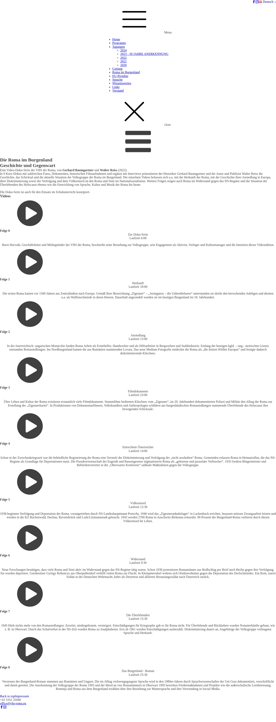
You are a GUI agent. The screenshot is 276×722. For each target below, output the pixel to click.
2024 (123, 50)
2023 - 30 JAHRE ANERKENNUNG (144, 54)
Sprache (117, 79)
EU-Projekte (120, 76)
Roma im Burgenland (126, 72)
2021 (123, 61)
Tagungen (118, 46)
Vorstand (118, 90)
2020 (123, 65)
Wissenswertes (121, 83)
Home (116, 39)
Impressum (22, 696)
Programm (119, 43)
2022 (123, 57)
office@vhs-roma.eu (13, 703)
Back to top (7, 696)
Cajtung (117, 68)
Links (116, 87)
